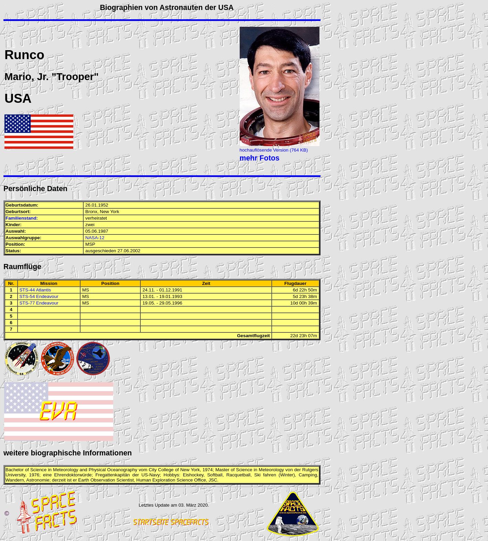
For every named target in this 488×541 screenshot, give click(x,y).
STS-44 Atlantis (35, 289)
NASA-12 (95, 237)
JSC (212, 480)
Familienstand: (22, 218)
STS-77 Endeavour (38, 303)
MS (85, 289)
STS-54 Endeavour (38, 296)
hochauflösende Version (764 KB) (274, 150)
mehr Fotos (260, 158)
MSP (90, 244)
